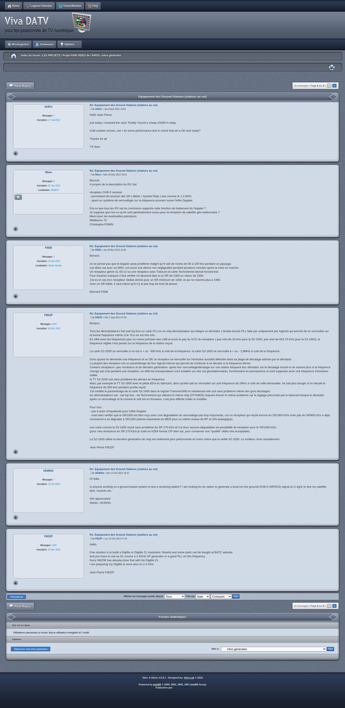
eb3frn (98, 109)
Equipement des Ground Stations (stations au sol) (172, 96)
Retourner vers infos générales (30, 649)
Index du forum (30, 55)
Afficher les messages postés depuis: (154, 596)
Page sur (317, 85)
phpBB (157, 684)
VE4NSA (99, 473)
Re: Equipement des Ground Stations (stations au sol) (124, 105)
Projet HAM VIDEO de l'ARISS (81, 55)
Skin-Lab (189, 677)
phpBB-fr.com (182, 687)
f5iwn (98, 174)
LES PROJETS (51, 55)
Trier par (198, 596)
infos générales (111, 55)
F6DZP (98, 317)
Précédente (17, 597)
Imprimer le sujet (331, 67)
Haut (15, 153)
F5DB (98, 250)
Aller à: (215, 648)
